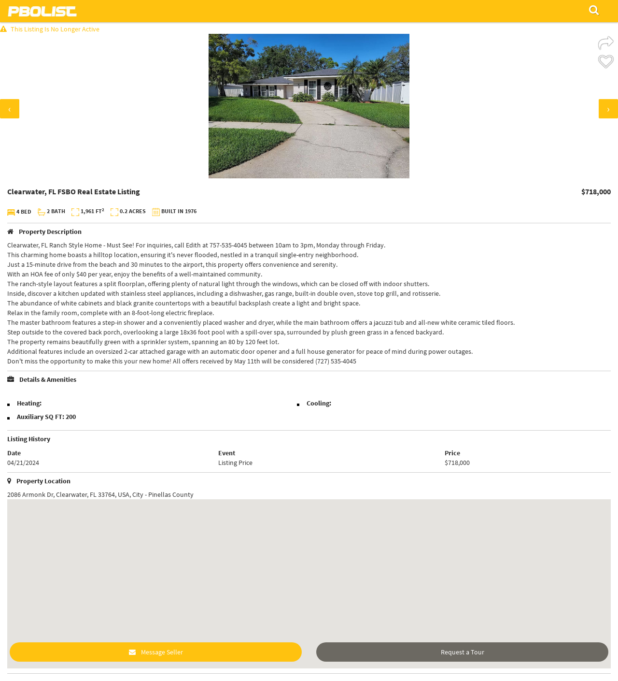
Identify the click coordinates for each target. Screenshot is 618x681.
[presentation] (9, 108)
